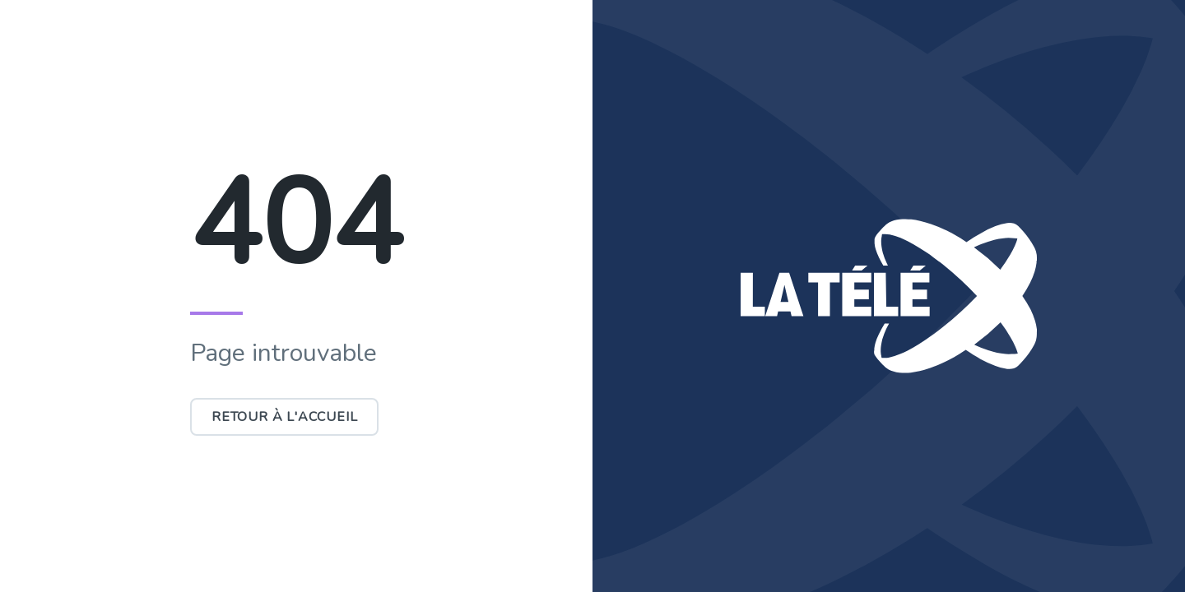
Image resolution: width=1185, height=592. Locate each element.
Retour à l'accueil (284, 417)
